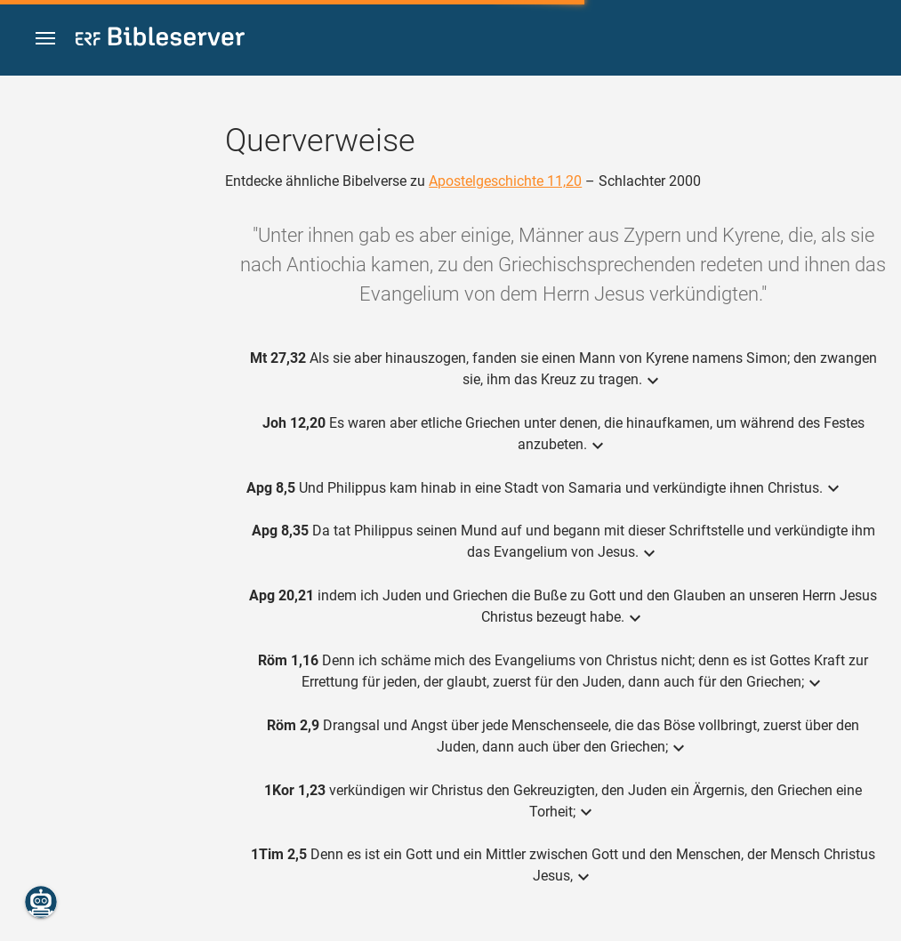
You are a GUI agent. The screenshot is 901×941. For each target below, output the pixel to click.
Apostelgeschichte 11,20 (505, 181)
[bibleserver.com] (160, 39)
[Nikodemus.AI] (41, 902)
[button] (45, 38)
